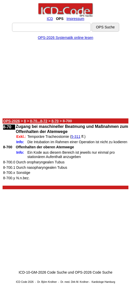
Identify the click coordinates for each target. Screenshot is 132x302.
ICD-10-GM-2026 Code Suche (43, 272)
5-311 (75, 137)
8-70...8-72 (38, 121)
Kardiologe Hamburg (103, 282)
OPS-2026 (11, 121)
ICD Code (21, 282)
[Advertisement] (65, 80)
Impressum (75, 19)
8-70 (55, 121)
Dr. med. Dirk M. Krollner (74, 282)
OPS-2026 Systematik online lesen (65, 38)
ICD (50, 19)
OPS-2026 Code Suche (93, 272)
